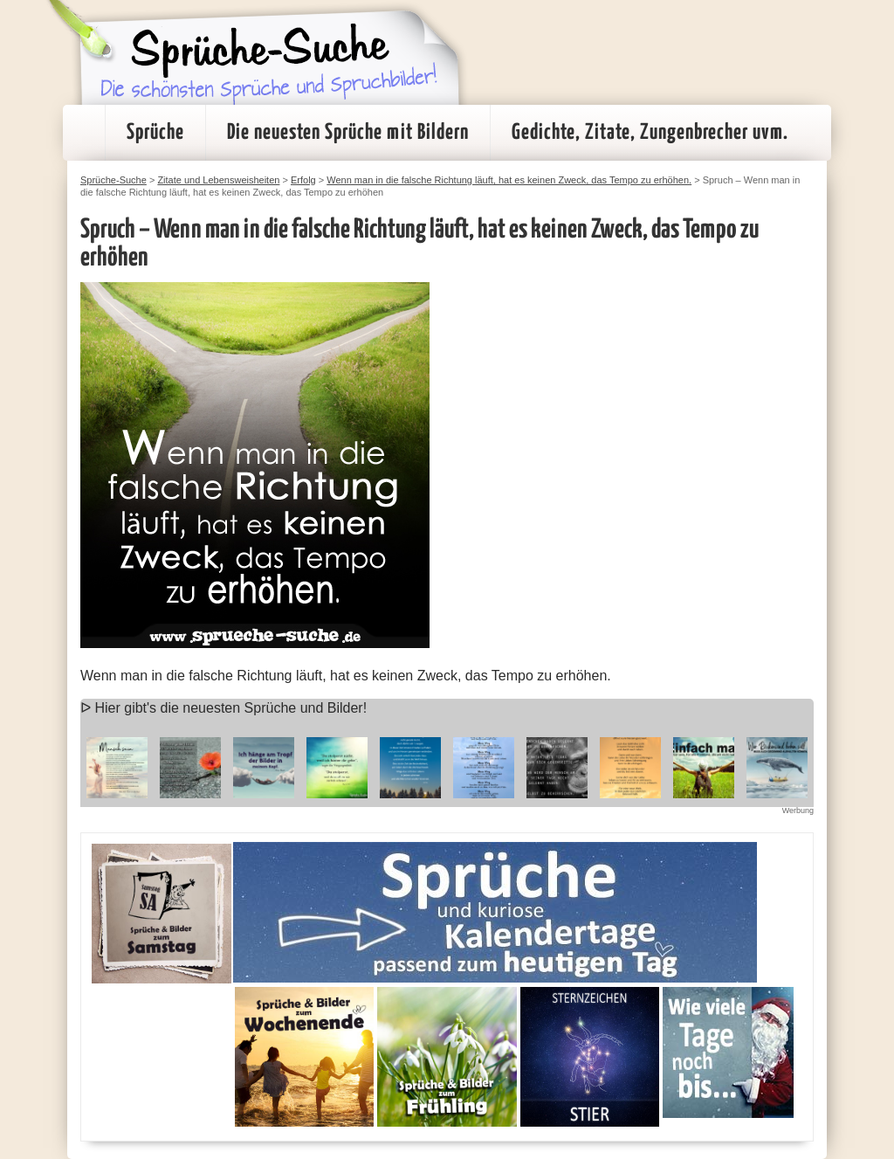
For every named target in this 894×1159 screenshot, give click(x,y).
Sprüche (155, 132)
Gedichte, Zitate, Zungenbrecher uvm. (650, 132)
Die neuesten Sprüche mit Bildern (348, 132)
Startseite (84, 133)
